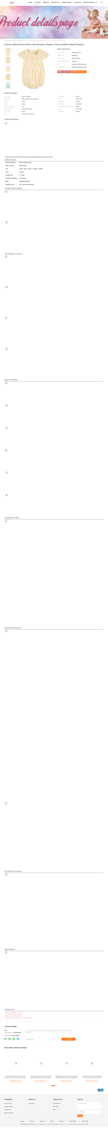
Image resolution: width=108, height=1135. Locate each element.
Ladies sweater (8, 1103)
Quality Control (67, 2)
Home (30, 2)
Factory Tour (56, 2)
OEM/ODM (55, 1106)
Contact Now (79, 72)
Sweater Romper (8, 1106)
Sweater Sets (7, 1109)
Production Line (57, 1103)
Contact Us (77, 2)
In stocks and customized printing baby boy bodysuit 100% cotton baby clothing (92, 1077)
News (51, 1121)
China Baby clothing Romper (27, 1124)
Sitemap (61, 1121)
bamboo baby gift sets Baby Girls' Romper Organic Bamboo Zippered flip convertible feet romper (41, 1077)
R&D (54, 1109)
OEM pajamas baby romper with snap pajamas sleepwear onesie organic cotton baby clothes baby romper (66, 1077)
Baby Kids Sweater (8, 1112)
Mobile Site (85, 1121)
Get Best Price (64, 72)
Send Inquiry (68, 1039)
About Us (46, 2)
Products (38, 2)
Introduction (31, 1103)
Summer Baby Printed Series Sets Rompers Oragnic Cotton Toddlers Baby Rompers (45, 40)
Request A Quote (88, 2)
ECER (86, 1124)
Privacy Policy (73, 1121)
